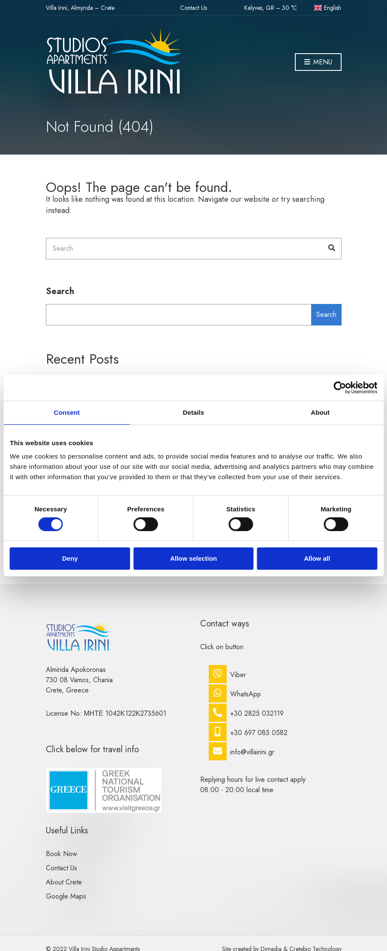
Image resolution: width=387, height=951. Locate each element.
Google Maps (66, 896)
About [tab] (320, 412)
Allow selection (193, 558)
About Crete (64, 882)
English (327, 7)
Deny (70, 558)
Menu (318, 62)
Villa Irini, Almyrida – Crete (80, 7)
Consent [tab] (67, 412)
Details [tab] (193, 412)
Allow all (317, 558)
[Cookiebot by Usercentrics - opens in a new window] (339, 387)
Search (60, 291)
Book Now (61, 854)
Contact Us (193, 7)
